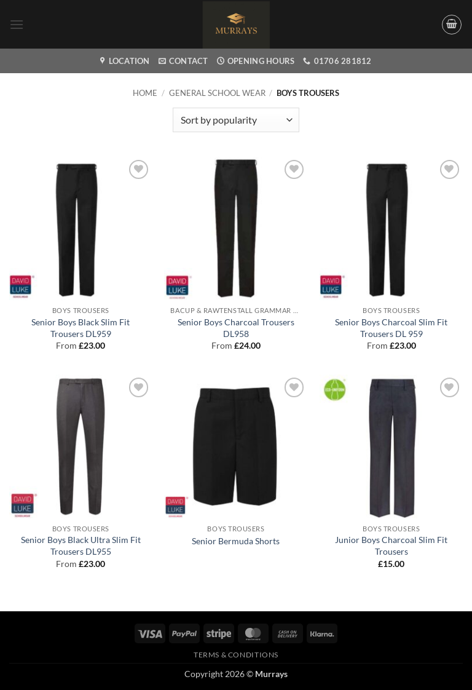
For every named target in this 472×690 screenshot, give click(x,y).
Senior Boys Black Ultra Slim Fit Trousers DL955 (81, 545)
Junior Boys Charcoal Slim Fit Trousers (391, 545)
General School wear (217, 93)
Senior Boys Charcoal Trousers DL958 (236, 328)
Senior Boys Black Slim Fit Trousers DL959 (80, 328)
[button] (16, 24)
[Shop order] (236, 120)
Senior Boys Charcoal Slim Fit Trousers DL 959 (391, 328)
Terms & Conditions (236, 654)
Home (145, 93)
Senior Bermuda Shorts (236, 541)
